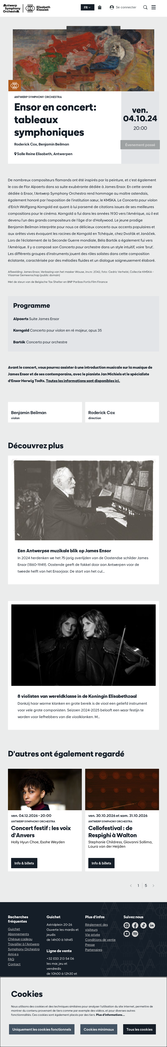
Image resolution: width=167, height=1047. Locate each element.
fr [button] (87, 7)
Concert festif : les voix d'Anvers (41, 878)
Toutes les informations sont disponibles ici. (83, 381)
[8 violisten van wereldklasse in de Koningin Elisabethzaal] (83, 692)
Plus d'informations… (110, 1014)
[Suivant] (154, 932)
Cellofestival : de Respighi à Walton (112, 878)
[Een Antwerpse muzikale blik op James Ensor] (83, 546)
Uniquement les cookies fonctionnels (39, 1029)
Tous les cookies (139, 1029)
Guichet (14, 976)
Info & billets (24, 910)
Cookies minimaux (97, 1029)
